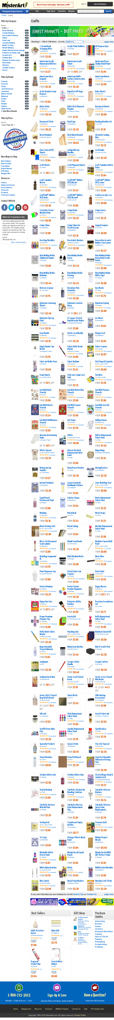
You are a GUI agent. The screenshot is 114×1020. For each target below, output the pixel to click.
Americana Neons (102, 76)
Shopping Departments (12, 11)
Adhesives (81, 927)
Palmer (44, 857)
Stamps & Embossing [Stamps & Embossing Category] (11, 60)
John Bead (45, 472)
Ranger (4, 104)
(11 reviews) (108, 51)
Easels (87, 933)
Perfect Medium (46, 586)
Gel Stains (71, 420)
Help (85, 1009)
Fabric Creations (103, 716)
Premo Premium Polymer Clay (46, 618)
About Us (38, 1009)
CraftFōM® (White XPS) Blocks (74, 181)
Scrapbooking (82, 942)
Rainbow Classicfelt (103, 632)
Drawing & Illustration (104, 931)
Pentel (3, 99)
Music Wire (99, 556)
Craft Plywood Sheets (76, 165)
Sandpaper (44, 662)
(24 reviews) (108, 200)
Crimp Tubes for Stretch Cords (73, 226)
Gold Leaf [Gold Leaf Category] (6, 40)
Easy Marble (44, 333)
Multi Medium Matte (75, 556)
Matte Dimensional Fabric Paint (102, 499)
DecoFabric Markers (75, 240)
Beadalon (45, 51)
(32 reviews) (80, 69)
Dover (44, 395)
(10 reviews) (80, 579)
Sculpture (81, 933)
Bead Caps (71, 122)
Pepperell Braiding (75, 323)
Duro (71, 759)
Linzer (71, 470)
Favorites (62, 11)
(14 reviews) (108, 172)
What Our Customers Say (14, 217)
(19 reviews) (108, 111)
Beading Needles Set (103, 122)
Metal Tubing (72, 526)
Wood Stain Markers (75, 881)
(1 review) (107, 69)
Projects (4, 192)
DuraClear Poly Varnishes (73, 289)
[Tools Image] (75, 939)
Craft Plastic (45, 165)
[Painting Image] (75, 919)
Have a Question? (95, 995)
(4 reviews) (108, 81)
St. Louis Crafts (102, 364)
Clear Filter (8, 28)
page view (108, 42)
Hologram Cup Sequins (45, 469)
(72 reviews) (52, 531)
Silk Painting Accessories (100, 696)
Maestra (44, 96)
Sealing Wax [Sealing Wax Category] (7, 58)
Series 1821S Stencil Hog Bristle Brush (48, 696)
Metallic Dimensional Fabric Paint (103, 527)
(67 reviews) (80, 779)
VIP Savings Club (97, 1009)
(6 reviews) (52, 126)
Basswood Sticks (46, 122)
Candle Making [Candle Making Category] (8, 33)
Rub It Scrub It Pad (102, 647)
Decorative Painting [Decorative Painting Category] (10, 35)
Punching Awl (72, 632)
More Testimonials (19, 242)
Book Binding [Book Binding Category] (8, 30)
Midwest (4, 96)
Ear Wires (99, 318)
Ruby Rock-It (73, 649)
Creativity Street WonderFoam (47, 211)
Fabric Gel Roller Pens (48, 361)
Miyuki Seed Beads (74, 541)
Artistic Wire (46, 883)
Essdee (71, 666)
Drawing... (86, 935)
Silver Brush (6, 109)
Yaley (99, 290)
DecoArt (4, 84)
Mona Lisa (100, 422)
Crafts (80, 935)
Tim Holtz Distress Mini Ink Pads (47, 806)
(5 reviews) (108, 366)
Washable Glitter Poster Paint (46, 853)
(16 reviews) (108, 827)
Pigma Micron (100, 586)
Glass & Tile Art (101, 937)
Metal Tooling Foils (47, 526)
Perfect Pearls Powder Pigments (74, 587)
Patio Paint (99, 571)
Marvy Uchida (6, 94)
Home (15, 1009)
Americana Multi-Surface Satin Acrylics (76, 77)
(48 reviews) (108, 591)
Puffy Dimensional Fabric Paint (102, 618)
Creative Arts (46, 377)
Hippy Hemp (99, 450)
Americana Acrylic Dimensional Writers (48, 62)
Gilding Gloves (101, 420)
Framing (98, 934)
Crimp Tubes (45, 225)
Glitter (70, 435)
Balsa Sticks (44, 106)
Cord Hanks (99, 150)
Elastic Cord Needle (75, 333)
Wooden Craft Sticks (103, 881)
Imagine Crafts (47, 351)
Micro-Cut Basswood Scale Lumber (48, 542)
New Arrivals (6, 163)
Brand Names (6, 168)
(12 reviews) (57, 936)
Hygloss (56, 933)
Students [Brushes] (81, 926)
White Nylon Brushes (48, 867)
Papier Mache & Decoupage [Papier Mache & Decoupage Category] (13, 50)
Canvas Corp (101, 152)
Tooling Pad (44, 822)
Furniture (81, 922)
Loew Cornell (73, 682)
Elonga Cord (100, 333)
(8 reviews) (108, 351)
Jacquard (5, 91)
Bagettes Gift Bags (75, 91)
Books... (86, 929)
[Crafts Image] (75, 933)
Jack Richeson (7, 89)
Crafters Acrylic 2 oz (103, 195)
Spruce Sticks (72, 744)
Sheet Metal (72, 695)
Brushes (88, 927)
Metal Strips (100, 513)
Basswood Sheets (102, 106)
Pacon (44, 215)
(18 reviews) (52, 606)
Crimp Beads (72, 210)
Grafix (3, 86)
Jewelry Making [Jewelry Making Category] (8, 43)
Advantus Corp (74, 437)
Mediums (43, 513)
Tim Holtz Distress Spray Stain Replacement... (102, 807)
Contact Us (91, 894)
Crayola (4, 81)
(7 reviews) (108, 96)
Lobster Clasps (73, 498)
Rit (98, 48)
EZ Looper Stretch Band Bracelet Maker (75, 319)
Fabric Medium (73, 361)
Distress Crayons (46, 288)
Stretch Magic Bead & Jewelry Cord (104, 776)
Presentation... (82, 924)
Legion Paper (46, 440)
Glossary (4, 190)
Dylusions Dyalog (102, 303)
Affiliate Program (62, 1009)
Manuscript (101, 140)
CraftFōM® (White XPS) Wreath (74, 196)
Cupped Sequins (101, 225)
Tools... (80, 944)
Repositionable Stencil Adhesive (46, 648)
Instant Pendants (47, 483)
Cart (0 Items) (100, 4)
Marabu (44, 335)
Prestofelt (71, 617)
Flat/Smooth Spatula (103, 361)
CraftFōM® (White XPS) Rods (47, 196)
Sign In (83, 4)
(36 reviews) (108, 702)
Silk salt (43, 714)
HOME (4, 16)
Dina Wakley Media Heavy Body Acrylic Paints (102, 258)
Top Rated (5, 166)
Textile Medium (46, 790)
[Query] (90, 11)
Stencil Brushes (46, 757)
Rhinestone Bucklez (75, 647)
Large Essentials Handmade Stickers (75, 484)
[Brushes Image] (75, 928)
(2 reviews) (52, 53)
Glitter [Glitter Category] (5, 38)
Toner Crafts (101, 377)
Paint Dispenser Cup (48, 571)
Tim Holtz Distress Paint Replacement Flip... (75, 807)
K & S (71, 515)
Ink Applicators (101, 468)
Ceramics (99, 929)
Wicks (69, 867)
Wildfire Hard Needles (104, 867)
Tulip (98, 440)
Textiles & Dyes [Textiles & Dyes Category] (8, 68)
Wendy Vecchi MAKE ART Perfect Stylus (103, 853)
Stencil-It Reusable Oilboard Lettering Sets (103, 759)
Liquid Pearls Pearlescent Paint (47, 499)
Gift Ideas (5, 171)
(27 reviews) (52, 624)
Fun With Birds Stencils (45, 391)
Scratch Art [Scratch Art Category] (7, 55)
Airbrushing (100, 921)
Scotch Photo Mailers (56, 962)
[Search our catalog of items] (108, 11)
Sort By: (61, 42)
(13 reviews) (36, 939)
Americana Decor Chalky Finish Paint (102, 62)
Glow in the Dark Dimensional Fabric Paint (75, 452)
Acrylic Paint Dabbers (76, 46)
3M (43, 664)
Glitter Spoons (45, 450)
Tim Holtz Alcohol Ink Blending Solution (76, 791)
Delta (43, 651)
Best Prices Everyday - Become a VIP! (53, 5)
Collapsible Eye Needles (73, 151)
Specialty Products (47, 744)
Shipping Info (26, 1009)
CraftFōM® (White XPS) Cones (102, 181)
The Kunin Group (75, 619)
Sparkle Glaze (100, 729)
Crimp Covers (100, 210)
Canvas (86, 921)
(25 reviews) (52, 564)
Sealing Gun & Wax (47, 677)
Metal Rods (71, 513)
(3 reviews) (108, 142)
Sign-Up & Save (57, 995)
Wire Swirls (44, 881)
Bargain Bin (5, 173)
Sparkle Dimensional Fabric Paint (75, 730)
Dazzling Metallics (47, 240)
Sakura (4, 106)
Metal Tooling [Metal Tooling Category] (8, 45)
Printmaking (82, 941)
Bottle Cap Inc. (47, 137)
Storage (80, 929)
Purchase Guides (8, 195)
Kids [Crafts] (79, 932)
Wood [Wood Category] (5, 70)
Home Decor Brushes (75, 468)
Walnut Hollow (74, 111)
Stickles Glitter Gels (48, 775)
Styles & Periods (8, 185)
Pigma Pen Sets (46, 601)
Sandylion (72, 487)
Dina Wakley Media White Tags (102, 274)
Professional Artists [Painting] (83, 918)
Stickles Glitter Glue (75, 775)
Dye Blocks (99, 288)
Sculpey (44, 561)
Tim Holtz (45, 290)
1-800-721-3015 (19, 995)
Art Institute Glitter (48, 453)
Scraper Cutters (101, 662)
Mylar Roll (55, 931)
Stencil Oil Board (74, 757)
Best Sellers (6, 161)
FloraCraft (72, 185)
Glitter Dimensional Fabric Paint (103, 436)
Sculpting (99, 947)
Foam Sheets (45, 375)
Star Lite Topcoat (102, 744)
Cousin (71, 94)
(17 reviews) (52, 245)
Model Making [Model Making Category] (8, 48)
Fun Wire (98, 375)
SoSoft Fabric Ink (102, 714)
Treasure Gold (101, 822)
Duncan (44, 746)
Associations (6, 187)
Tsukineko (100, 470)
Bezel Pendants (46, 135)
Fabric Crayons (101, 346)
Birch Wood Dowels (75, 135)
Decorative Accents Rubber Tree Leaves (103, 241)
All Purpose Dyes (102, 46)
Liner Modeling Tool (103, 483)
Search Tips (78, 894)
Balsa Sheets (100, 91)
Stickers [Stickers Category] (6, 65)
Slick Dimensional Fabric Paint (74, 715)
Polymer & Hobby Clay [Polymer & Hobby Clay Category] (11, 53)
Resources (5, 178)
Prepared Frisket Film (35, 962)
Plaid (3, 101)
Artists (4, 183)
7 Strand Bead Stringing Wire (46, 47)
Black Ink (100, 245)
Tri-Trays (43, 837)
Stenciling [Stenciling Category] (6, 63)
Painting (80, 921)
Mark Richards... (38, 935)
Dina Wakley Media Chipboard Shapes (47, 256)
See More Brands (10, 111)
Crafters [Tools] (81, 937)
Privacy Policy (80, 1015)
